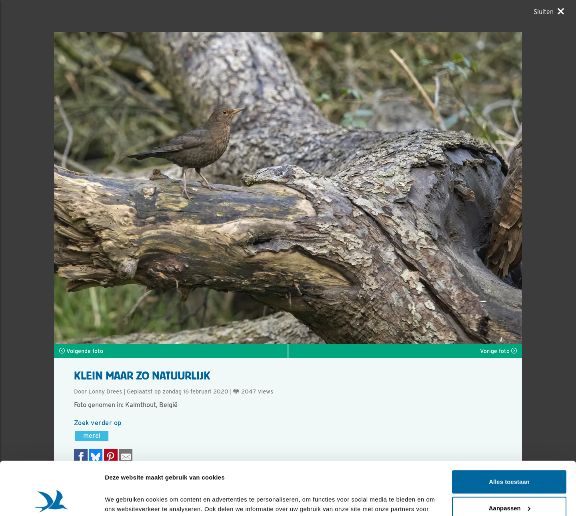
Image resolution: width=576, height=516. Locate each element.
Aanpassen (509, 457)
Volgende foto (81, 351)
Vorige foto (498, 351)
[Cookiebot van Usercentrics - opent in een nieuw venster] (52, 500)
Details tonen (124, 500)
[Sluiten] (549, 11)
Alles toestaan (509, 431)
